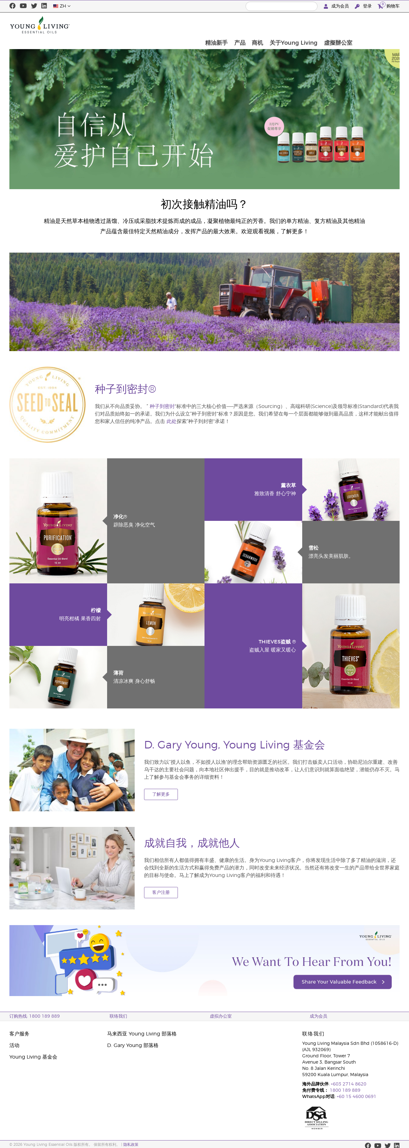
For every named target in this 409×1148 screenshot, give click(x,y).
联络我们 (118, 1016)
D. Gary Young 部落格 (132, 1045)
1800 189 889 (344, 1090)
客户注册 (161, 892)
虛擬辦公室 (382, 25)
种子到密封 (162, 406)
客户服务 (19, 1033)
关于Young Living (337, 25)
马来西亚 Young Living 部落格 (142, 1033)
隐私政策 (130, 1144)
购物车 (389, 5)
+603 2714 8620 (348, 1084)
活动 (14, 1045)
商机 (300, 25)
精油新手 (258, 25)
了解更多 (161, 794)
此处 (172, 421)
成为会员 (337, 6)
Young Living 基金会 (33, 1057)
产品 (282, 25)
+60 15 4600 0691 (356, 1097)
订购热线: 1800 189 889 (34, 1016)
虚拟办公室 (221, 1016)
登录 (364, 6)
